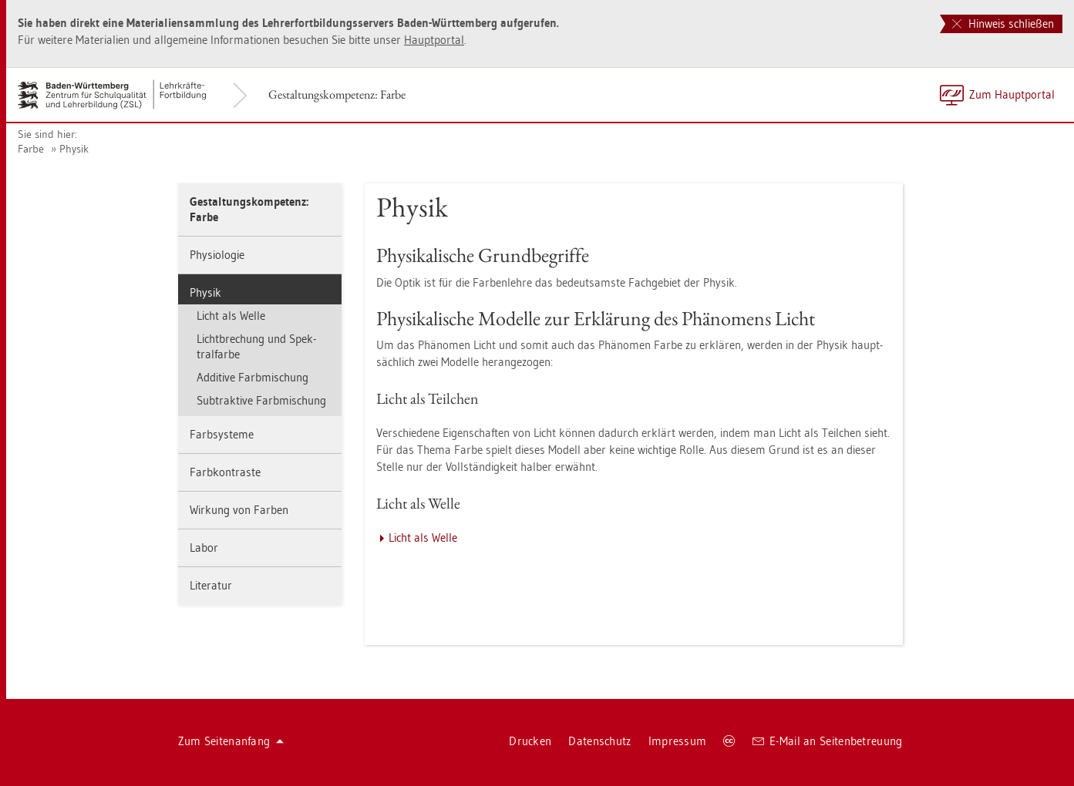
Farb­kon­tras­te (225, 472)
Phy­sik (74, 149)
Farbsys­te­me (222, 434)
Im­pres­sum (677, 741)
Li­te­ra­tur (211, 585)
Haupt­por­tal (434, 39)
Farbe (31, 149)
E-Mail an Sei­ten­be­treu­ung (827, 741)
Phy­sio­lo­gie (217, 254)
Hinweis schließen (1003, 23)
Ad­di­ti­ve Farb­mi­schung (252, 377)
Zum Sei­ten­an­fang (231, 741)
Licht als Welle (231, 315)
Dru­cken (530, 741)
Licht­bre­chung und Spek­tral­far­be (256, 346)
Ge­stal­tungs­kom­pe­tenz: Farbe (337, 94)
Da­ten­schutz (599, 741)
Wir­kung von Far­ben (239, 509)
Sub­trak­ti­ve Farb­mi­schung (261, 400)
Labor (204, 547)
